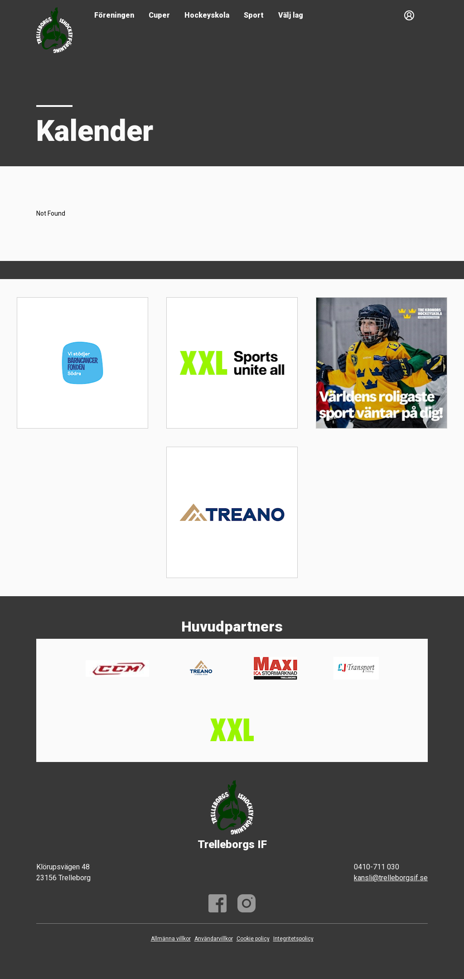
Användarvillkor (213, 939)
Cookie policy (253, 939)
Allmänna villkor (171, 939)
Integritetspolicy (293, 939)
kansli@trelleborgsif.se (391, 877)
